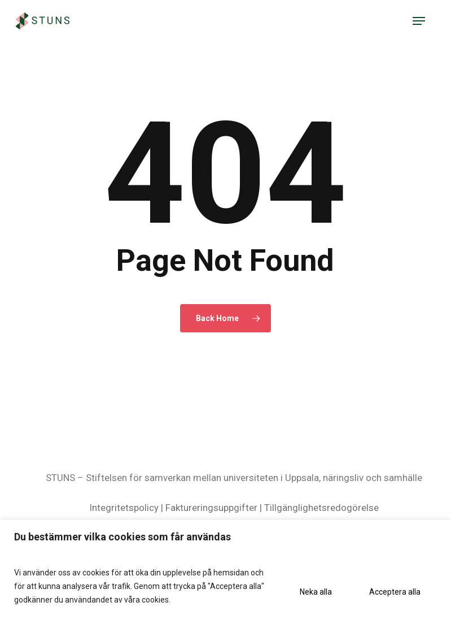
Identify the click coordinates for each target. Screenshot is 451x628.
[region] (225, 574)
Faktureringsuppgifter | (213, 507)
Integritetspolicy (124, 507)
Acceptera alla (395, 591)
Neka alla (316, 591)
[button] (418, 21)
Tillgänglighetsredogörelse (321, 507)
